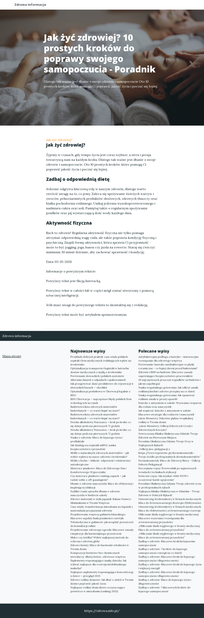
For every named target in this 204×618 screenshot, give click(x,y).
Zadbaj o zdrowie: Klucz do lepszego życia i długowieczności (164, 581)
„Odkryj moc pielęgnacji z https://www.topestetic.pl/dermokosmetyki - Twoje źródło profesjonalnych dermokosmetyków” (169, 452)
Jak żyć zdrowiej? (59, 140)
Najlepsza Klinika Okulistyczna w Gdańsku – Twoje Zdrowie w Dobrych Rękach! (169, 493)
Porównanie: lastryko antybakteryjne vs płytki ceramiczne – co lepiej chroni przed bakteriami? (167, 366)
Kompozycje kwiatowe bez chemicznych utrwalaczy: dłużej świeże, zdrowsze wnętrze (98, 554)
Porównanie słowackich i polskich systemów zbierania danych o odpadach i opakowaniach (98, 377)
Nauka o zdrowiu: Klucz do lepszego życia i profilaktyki (96, 439)
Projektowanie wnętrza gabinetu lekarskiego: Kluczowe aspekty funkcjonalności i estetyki (98, 516)
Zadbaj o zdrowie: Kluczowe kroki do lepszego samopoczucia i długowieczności (166, 558)
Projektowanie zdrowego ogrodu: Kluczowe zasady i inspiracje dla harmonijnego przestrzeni (101, 531)
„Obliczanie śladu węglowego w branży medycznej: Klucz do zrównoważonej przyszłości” (169, 527)
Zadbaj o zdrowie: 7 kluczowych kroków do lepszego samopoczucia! (164, 589)
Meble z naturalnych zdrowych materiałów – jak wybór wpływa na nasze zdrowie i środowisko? (99, 454)
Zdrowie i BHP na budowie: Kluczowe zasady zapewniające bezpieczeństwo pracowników (165, 374)
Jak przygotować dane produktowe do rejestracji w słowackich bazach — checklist (102, 385)
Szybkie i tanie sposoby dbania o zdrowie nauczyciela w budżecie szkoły (95, 493)
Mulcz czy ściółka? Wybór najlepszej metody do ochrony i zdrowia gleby (99, 539)
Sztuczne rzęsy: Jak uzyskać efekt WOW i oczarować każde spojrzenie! (163, 477)
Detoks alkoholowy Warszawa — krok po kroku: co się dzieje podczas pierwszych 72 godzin (100, 424)
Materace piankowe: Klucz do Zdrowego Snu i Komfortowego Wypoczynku (98, 470)
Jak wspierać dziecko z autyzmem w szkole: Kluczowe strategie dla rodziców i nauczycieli (166, 412)
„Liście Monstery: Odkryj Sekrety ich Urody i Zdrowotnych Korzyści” (165, 427)
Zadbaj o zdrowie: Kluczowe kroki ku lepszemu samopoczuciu (166, 543)
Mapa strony (11, 356)
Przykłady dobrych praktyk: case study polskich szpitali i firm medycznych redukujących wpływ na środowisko (100, 360)
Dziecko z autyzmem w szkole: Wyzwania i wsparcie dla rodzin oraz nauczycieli (170, 404)
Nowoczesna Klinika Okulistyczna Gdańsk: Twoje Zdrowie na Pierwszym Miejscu (168, 435)
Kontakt (181, 5)
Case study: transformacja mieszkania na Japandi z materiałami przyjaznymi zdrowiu (101, 508)
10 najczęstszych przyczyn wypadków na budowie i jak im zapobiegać (169, 381)
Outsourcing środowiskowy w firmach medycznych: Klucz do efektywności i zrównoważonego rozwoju (169, 508)
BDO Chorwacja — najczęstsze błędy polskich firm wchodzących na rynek (101, 400)
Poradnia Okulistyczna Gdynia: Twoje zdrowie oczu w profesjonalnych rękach (169, 485)
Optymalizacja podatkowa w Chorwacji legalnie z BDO (100, 393)
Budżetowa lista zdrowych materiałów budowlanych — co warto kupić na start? (95, 408)
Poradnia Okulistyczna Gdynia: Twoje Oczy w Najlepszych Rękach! (165, 443)
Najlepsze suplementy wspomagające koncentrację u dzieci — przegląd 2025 (101, 573)
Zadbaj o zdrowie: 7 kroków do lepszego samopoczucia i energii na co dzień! (162, 550)
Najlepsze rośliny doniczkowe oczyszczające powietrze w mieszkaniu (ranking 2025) (97, 589)
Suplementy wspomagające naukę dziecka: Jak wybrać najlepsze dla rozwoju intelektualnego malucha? (98, 564)
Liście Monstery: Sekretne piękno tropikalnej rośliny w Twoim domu (165, 420)
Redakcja (164, 5)
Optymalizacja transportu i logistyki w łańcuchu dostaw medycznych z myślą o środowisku (99, 370)
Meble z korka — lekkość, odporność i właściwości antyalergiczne (100, 462)
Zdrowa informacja (32, 5)
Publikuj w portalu (140, 5)
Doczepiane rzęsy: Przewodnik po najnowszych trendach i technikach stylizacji (167, 470)
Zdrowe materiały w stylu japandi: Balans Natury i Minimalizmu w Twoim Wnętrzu (100, 500)
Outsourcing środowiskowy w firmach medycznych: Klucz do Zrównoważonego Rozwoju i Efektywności (169, 500)
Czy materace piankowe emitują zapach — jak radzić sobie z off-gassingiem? (98, 477)
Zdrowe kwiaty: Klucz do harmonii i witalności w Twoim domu (99, 547)
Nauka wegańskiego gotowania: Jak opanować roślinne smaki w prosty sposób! (166, 397)
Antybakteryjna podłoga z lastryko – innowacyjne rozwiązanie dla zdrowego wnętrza (168, 358)
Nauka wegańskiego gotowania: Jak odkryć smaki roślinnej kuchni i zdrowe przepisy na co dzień (168, 389)
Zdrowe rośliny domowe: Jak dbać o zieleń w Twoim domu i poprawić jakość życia (101, 581)
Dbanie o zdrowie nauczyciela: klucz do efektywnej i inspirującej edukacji (101, 485)
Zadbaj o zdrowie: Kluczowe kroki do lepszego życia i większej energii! (170, 566)
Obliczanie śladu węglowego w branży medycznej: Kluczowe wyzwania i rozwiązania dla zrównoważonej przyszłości (168, 518)
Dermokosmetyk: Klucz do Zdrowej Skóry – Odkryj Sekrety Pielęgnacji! (169, 462)
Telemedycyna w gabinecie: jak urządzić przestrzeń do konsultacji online (101, 523)
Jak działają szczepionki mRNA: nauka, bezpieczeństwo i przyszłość (93, 447)
